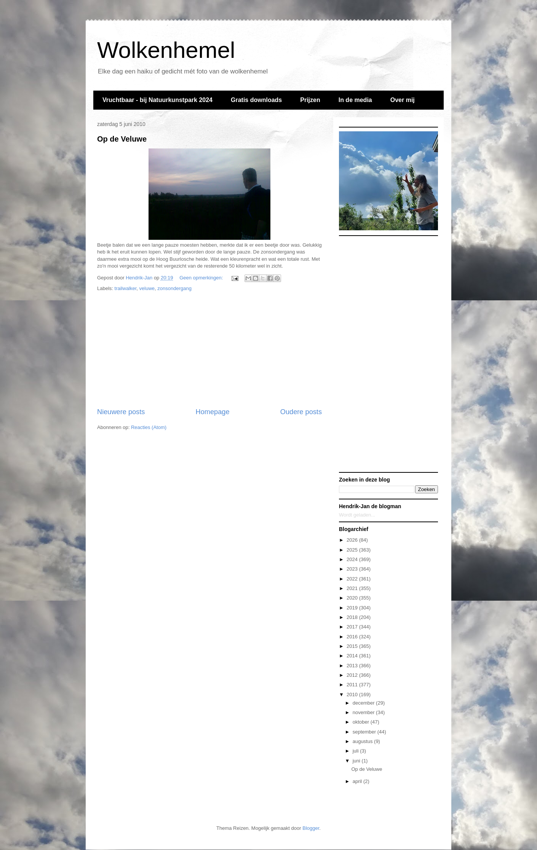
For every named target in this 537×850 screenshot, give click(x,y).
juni (357, 761)
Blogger (310, 828)
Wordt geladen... (357, 515)
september (365, 732)
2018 (353, 617)
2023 (353, 569)
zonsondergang (174, 288)
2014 (353, 656)
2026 (353, 540)
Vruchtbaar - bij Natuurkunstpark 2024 (157, 100)
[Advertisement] (209, 349)
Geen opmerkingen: (201, 278)
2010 (353, 694)
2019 (353, 608)
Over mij (402, 100)
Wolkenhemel (166, 50)
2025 (353, 550)
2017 (353, 627)
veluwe (147, 288)
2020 (353, 598)
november (364, 712)
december (364, 703)
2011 (353, 684)
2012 (353, 675)
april (358, 781)
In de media (355, 100)
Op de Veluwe (122, 139)
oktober (362, 722)
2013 (353, 665)
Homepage (213, 412)
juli (356, 751)
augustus (363, 741)
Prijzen (310, 100)
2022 (353, 579)
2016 (353, 636)
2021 (353, 588)
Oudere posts (301, 412)
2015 (353, 646)
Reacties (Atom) (148, 427)
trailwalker (126, 288)
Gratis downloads (256, 100)
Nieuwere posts (121, 412)
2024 (353, 559)
